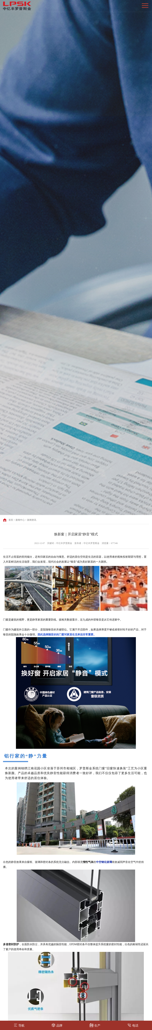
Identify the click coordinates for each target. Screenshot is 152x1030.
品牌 (57, 1025)
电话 (133, 1025)
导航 (19, 1025)
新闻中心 (20, 520)
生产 (95, 1025)
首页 (11, 520)
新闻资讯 (31, 520)
